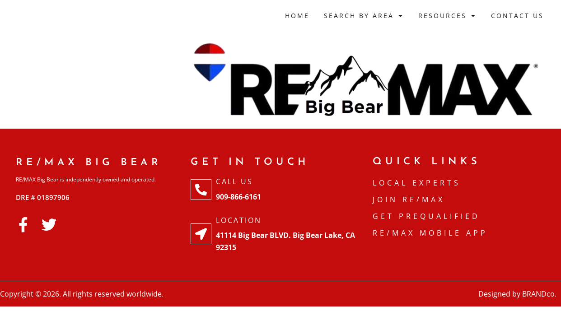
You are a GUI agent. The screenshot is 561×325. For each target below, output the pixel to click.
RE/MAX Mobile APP (430, 232)
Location (239, 220)
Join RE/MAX (409, 199)
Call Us (234, 181)
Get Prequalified (426, 216)
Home (297, 15)
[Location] (201, 233)
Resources (447, 15)
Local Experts (417, 182)
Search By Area (364, 15)
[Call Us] (201, 189)
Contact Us (517, 15)
